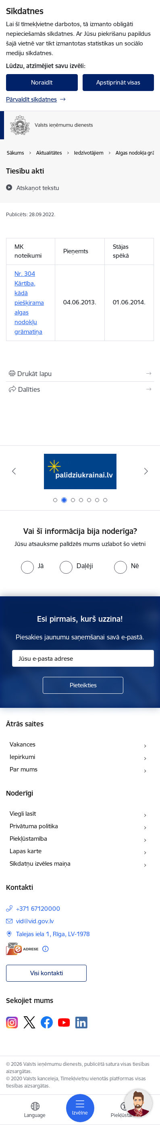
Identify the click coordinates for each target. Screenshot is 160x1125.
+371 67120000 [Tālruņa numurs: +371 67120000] (38, 908)
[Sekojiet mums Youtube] (64, 1022)
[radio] (32, 566)
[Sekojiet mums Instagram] (12, 1022)
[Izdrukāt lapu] (80, 373)
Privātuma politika (34, 826)
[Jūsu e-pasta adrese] (83, 658)
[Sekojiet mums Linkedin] (81, 1023)
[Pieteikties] (83, 685)
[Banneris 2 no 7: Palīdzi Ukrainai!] (80, 471)
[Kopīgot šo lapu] (80, 389)
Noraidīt (41, 82)
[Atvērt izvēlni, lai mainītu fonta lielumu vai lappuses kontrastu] (125, 1111)
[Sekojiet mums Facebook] (47, 1022)
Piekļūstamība (28, 838)
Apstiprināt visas (118, 82)
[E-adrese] (22, 948)
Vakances (22, 744)
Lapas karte (26, 851)
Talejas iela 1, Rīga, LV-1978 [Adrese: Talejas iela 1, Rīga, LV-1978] (53, 934)
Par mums (23, 769)
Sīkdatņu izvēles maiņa (40, 863)
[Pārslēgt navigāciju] (80, 1108)
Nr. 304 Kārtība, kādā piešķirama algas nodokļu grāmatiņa (29, 302)
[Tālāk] (146, 471)
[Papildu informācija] (45, 949)
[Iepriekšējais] (13, 471)
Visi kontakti (46, 973)
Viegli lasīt (23, 813)
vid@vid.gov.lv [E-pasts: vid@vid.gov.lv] (35, 921)
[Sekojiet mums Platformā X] (29, 1022)
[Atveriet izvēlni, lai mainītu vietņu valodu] (35, 1111)
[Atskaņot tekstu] (38, 187)
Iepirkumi (22, 757)
